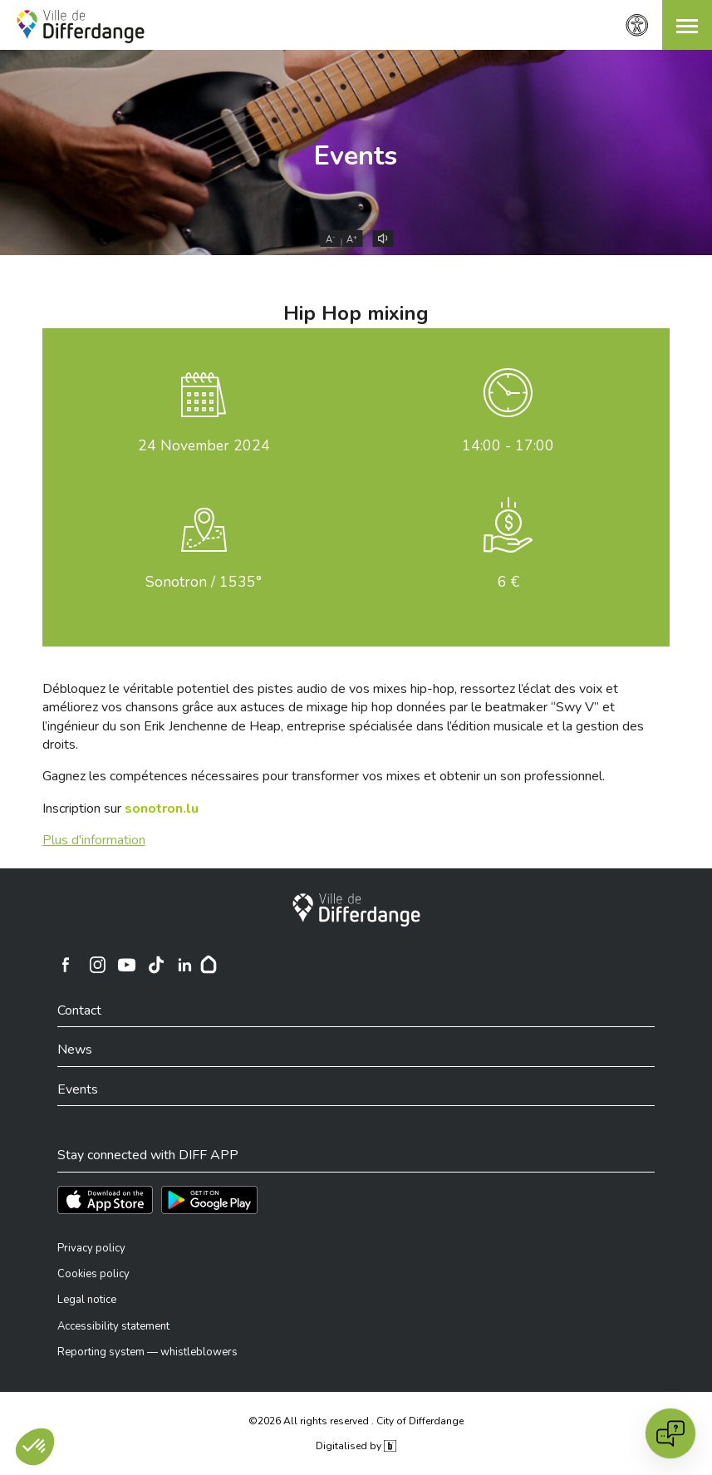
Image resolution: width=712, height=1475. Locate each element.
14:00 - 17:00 (508, 445)
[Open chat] (670, 1433)
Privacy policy (91, 1248)
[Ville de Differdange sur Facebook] (65, 964)
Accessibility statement (113, 1326)
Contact (79, 1010)
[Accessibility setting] (637, 25)
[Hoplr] (208, 964)
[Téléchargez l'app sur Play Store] (209, 1200)
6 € (508, 582)
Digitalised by (355, 1446)
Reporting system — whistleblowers (147, 1352)
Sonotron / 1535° (203, 582)
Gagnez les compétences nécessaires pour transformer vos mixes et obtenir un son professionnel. (323, 776)
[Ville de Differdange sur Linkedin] (185, 964)
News (74, 1049)
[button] (687, 25)
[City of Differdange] (356, 910)
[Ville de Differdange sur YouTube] (127, 964)
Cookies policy (93, 1273)
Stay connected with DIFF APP (147, 1155)
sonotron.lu (162, 808)
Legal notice (86, 1299)
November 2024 (204, 445)
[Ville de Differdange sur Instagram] (98, 964)
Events (355, 156)
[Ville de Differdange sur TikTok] (156, 964)
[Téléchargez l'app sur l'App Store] (105, 1200)
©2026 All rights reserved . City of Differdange (356, 1421)
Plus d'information (93, 840)
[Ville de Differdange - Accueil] (80, 27)
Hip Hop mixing (356, 313)
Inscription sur (120, 808)
